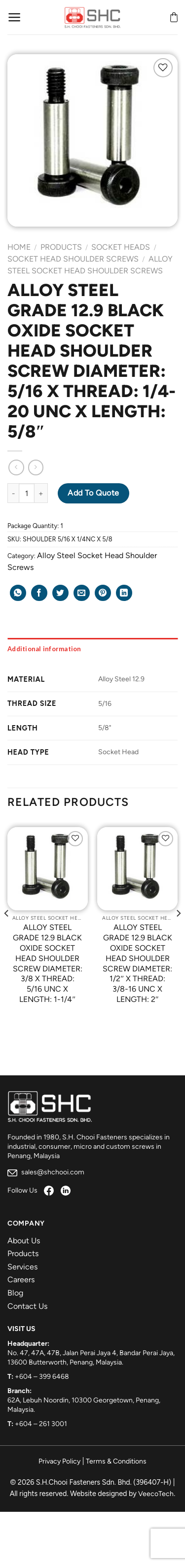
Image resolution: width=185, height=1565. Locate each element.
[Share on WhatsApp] (18, 593)
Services (22, 1266)
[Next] (178, 933)
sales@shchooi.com (45, 1172)
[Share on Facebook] (39, 593)
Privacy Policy (59, 1461)
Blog (15, 1293)
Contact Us (27, 1306)
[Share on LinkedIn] (124, 593)
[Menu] (14, 17)
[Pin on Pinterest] (103, 593)
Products (61, 247)
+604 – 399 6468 (42, 1376)
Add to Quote (93, 493)
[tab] (92, 649)
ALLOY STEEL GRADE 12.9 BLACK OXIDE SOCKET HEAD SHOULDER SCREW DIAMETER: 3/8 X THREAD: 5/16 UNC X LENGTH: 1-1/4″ (47, 963)
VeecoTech (156, 1494)
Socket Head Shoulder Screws (73, 259)
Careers (21, 1279)
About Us (23, 1240)
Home (19, 247)
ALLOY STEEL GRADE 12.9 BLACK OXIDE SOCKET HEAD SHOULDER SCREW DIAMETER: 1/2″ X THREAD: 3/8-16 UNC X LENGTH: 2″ (137, 963)
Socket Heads (120, 247)
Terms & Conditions (116, 1461)
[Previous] (7, 933)
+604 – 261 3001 (41, 1424)
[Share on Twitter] (60, 593)
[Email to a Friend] (82, 593)
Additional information (44, 649)
